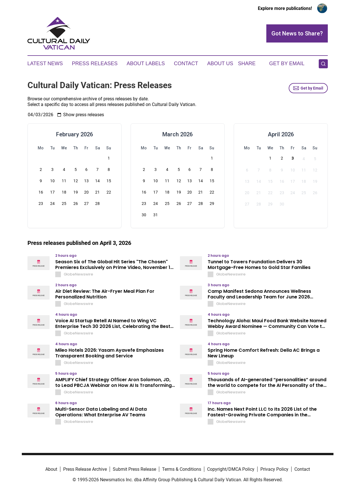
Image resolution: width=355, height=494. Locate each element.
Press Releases (95, 63)
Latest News (45, 63)
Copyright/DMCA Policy (230, 469)
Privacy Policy (274, 469)
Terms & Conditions (181, 469)
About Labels (146, 63)
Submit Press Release (134, 469)
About (51, 469)
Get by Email (308, 88)
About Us (220, 63)
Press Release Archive (85, 469)
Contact (186, 63)
